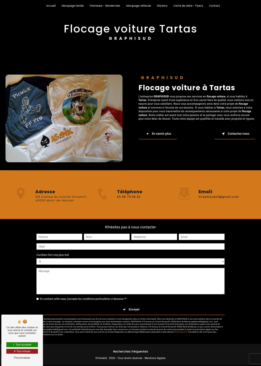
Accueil (51, 6)
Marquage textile (73, 6)
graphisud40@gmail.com (219, 193)
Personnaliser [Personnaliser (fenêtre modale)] (22, 357)
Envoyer (134, 310)
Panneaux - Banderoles (105, 6)
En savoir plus (158, 134)
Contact (214, 6)
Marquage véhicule (138, 6)
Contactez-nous (234, 134)
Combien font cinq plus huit (52, 254)
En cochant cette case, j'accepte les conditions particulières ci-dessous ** (83, 298)
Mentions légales (155, 358)
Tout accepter (22, 344)
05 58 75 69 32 (128, 201)
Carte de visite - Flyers (188, 6)
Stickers (162, 6)
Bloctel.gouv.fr (181, 333)
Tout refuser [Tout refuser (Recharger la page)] (22, 351)
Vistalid (102, 358)
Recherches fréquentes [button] (130, 352)
